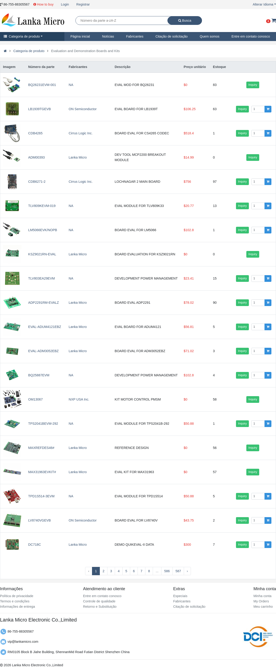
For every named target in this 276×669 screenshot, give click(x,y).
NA (71, 85)
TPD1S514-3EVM (41, 496)
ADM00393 (36, 157)
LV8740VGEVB (39, 520)
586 (167, 571)
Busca (184, 20)
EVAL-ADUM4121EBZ (44, 327)
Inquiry (252, 84)
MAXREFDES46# (41, 448)
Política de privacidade (16, 596)
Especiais (180, 596)
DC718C (34, 544)
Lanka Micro (78, 157)
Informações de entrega (17, 606)
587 (178, 571)
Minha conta (262, 596)
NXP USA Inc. (79, 399)
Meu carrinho (263, 606)
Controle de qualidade (99, 601)
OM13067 (35, 399)
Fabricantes (134, 36)
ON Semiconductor (83, 109)
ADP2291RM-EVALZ (43, 302)
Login (65, 4)
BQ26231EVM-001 (42, 85)
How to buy (43, 4)
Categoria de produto (22, 36)
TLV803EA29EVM (41, 278)
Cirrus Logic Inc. (81, 133)
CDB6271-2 (37, 181)
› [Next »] (187, 571)
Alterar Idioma (263, 4)
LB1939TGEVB (39, 109)
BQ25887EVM (38, 375)
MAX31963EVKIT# (42, 472)
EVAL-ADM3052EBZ (43, 351)
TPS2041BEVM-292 (43, 423)
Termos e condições (14, 601)
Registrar (83, 4)
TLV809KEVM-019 (42, 206)
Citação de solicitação (171, 36)
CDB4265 (35, 133)
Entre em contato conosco (102, 596)
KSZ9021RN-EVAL (42, 254)
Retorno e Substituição (100, 606)
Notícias (108, 36)
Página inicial (80, 36)
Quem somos (209, 36)
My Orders (261, 601)
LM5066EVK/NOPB (42, 230)
